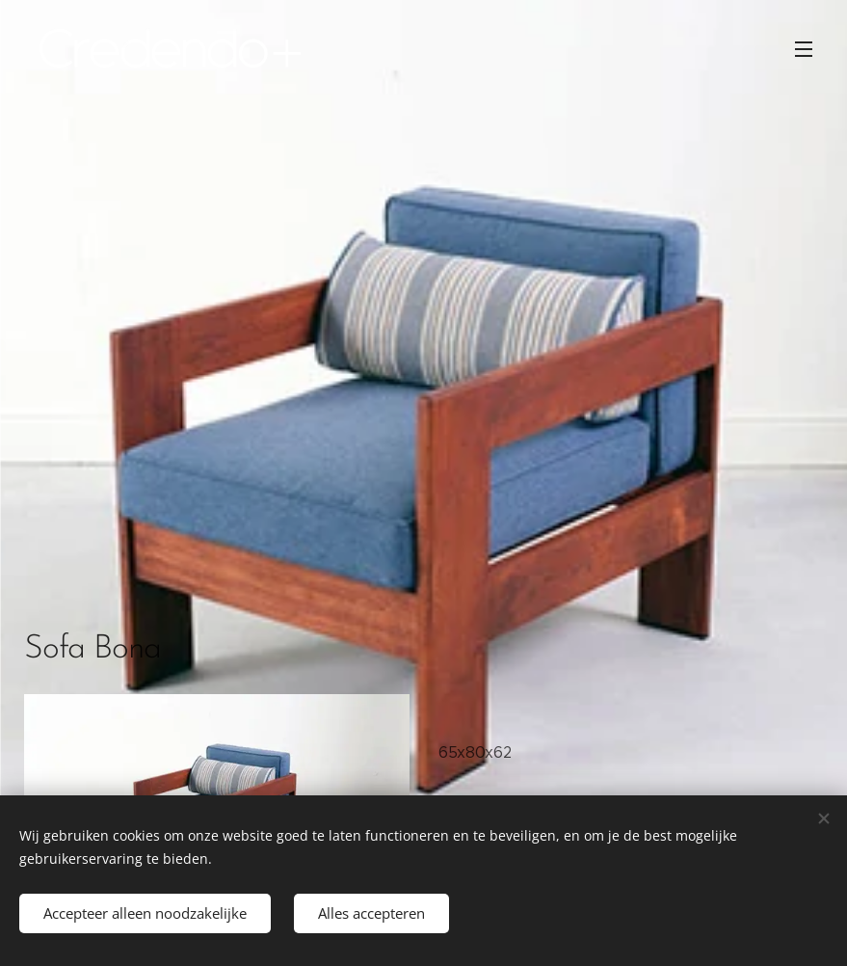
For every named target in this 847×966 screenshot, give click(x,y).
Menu (803, 49)
